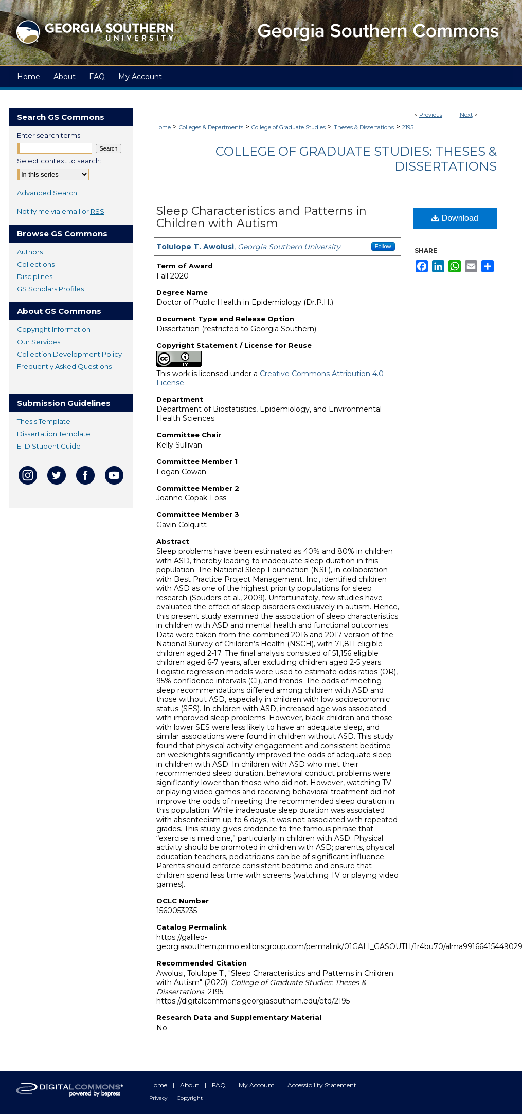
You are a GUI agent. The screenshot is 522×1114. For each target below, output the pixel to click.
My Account (257, 1085)
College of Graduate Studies (288, 127)
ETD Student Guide (49, 446)
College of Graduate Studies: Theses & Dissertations (356, 159)
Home (162, 127)
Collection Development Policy (69, 354)
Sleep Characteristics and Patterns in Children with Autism (261, 217)
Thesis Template (43, 421)
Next (466, 114)
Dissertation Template (54, 434)
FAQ (219, 1085)
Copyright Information (54, 329)
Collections (36, 264)
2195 (407, 127)
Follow (383, 246)
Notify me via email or (60, 211)
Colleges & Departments (211, 127)
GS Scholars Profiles (50, 289)
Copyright (190, 1097)
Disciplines (34, 276)
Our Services (38, 342)
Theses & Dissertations (364, 127)
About (190, 1085)
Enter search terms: (49, 135)
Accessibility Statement (321, 1085)
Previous (430, 114)
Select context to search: (59, 161)
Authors (30, 252)
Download (454, 218)
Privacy (159, 1097)
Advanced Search (47, 193)
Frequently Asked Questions (64, 366)
